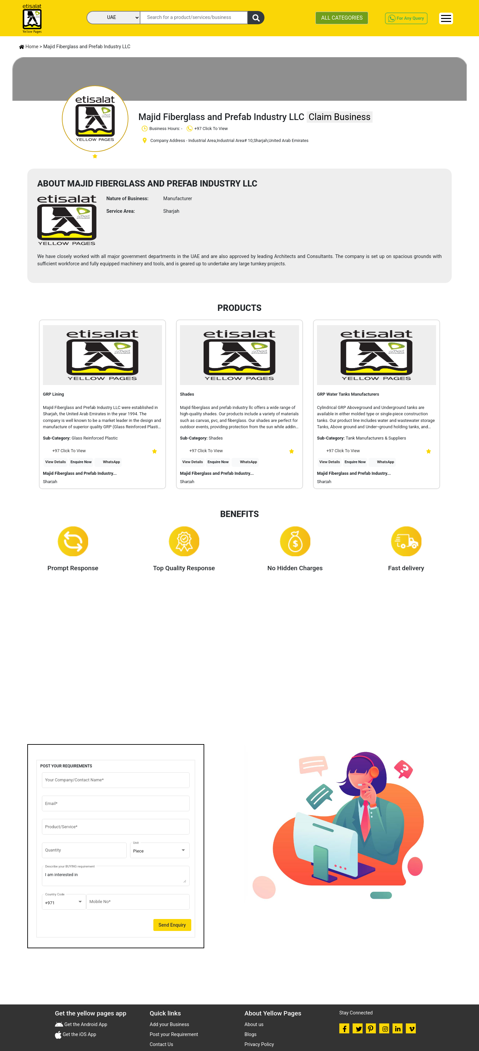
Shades (216, 438)
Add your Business (169, 1024)
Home (28, 47)
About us (253, 1024)
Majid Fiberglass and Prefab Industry (80, 473)
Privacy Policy (259, 1044)
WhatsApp (111, 462)
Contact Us (161, 1044)
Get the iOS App (79, 1034)
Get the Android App (85, 1024)
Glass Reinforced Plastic (95, 438)
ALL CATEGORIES (342, 18)
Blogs (250, 1034)
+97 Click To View (64, 450)
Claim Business (340, 117)
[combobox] (159, 851)
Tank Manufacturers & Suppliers (376, 438)
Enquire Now (81, 462)
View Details (55, 462)
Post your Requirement (174, 1034)
